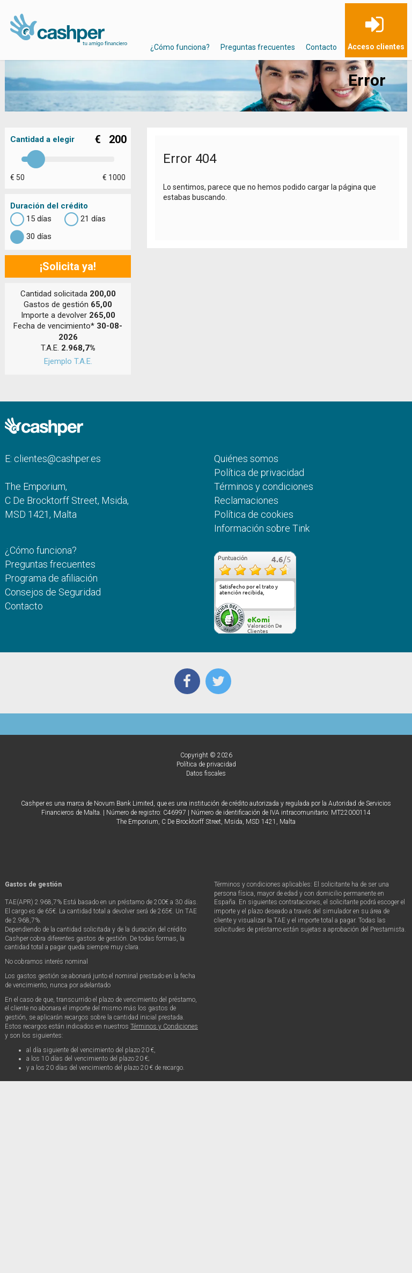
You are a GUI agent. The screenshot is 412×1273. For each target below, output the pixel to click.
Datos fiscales (206, 773)
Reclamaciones (246, 500)
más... (284, 604)
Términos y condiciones (263, 486)
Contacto (321, 47)
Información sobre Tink (262, 528)
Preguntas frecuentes (257, 47)
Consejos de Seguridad (53, 592)
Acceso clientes (376, 46)
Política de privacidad (259, 472)
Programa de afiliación (51, 578)
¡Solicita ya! (68, 266)
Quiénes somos (246, 458)
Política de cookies (253, 514)
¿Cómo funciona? (180, 47)
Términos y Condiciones (164, 1026)
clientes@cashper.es (57, 458)
